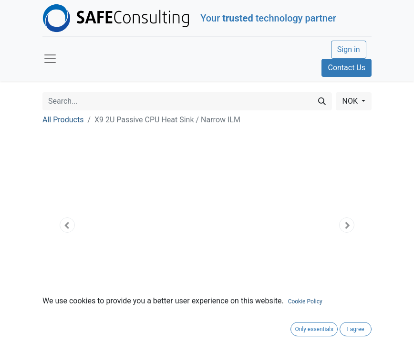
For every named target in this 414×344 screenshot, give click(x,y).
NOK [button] (350, 101)
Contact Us (346, 67)
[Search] (322, 101)
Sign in (348, 49)
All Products (62, 119)
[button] (67, 225)
